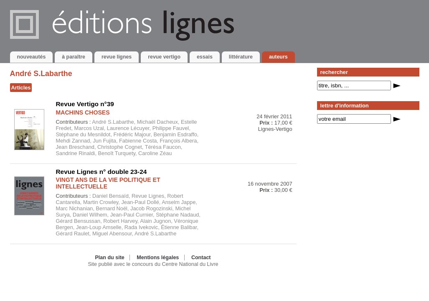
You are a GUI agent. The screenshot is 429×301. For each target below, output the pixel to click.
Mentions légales (158, 257)
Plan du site (109, 257)
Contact (201, 257)
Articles (21, 87)
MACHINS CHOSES (83, 112)
